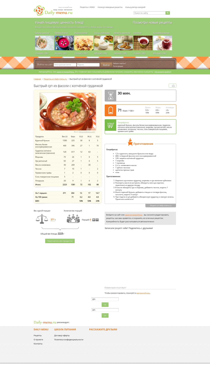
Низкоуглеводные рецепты (110, 7)
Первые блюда (61, 32)
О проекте (38, 339)
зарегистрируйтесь (65, 71)
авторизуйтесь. (143, 293)
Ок (105, 304)
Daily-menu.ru (55, 11)
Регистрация (118, 66)
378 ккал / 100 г (81, 53)
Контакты (38, 343)
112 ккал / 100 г (42, 53)
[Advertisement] (129, 262)
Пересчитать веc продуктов (59, 241)
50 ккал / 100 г (61, 53)
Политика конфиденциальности (68, 339)
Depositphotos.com (87, 132)
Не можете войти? (163, 71)
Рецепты (38, 335)
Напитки (137, 32)
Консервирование (161, 32)
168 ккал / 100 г (120, 53)
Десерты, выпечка (122, 32)
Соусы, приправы (102, 32)
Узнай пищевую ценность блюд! (59, 22)
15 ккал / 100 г (139, 53)
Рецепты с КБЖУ (87, 7)
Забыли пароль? (119, 63)
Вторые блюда (81, 32)
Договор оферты (62, 335)
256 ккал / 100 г (160, 53)
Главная (37, 79)
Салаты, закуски (42, 32)
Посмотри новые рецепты (152, 22)
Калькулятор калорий (135, 7)
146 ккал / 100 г (101, 53)
